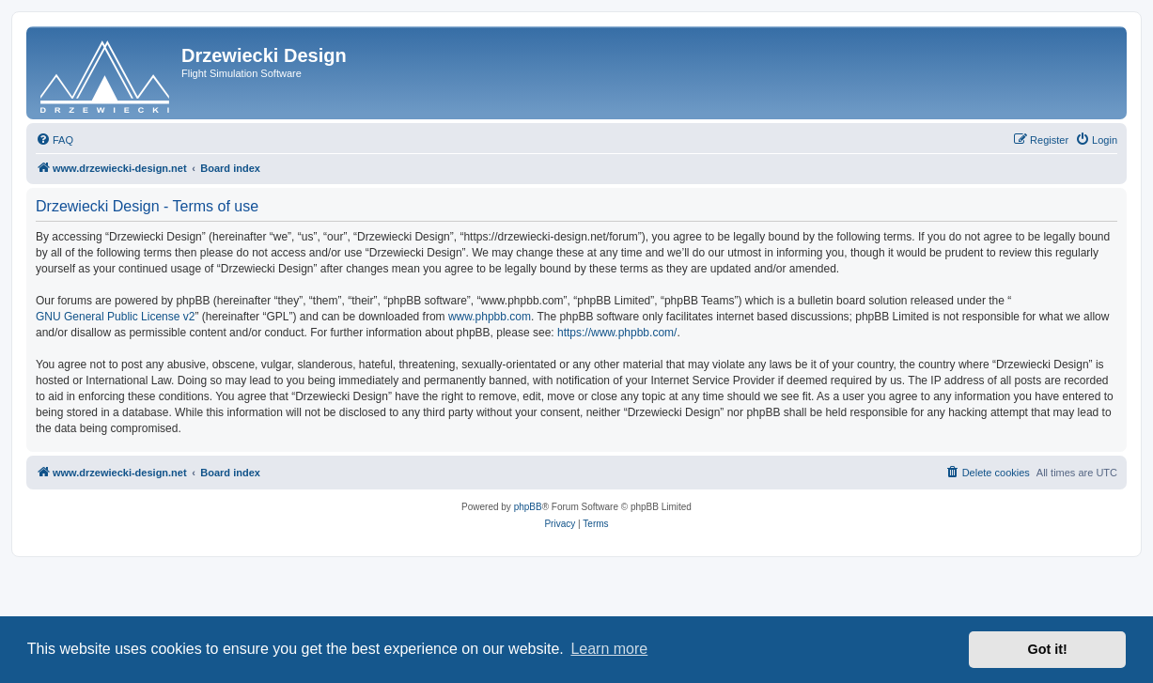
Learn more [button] (608, 649)
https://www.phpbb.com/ (617, 332)
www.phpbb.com (489, 316)
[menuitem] (54, 140)
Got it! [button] (1047, 649)
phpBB (528, 507)
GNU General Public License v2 (115, 316)
